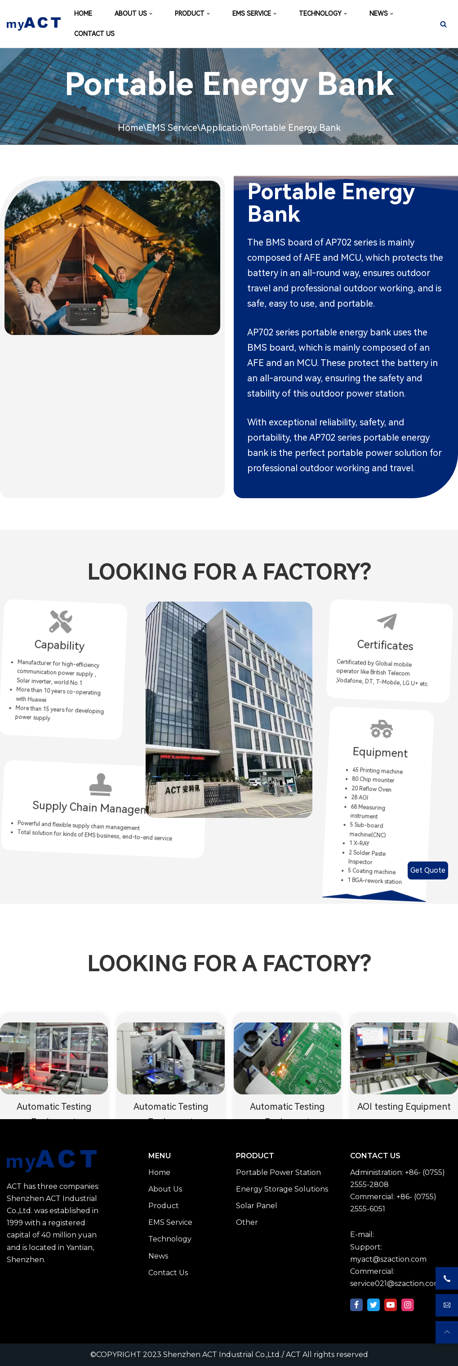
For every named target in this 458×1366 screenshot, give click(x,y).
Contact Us (168, 1272)
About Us (165, 1189)
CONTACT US (94, 33)
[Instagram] (407, 1305)
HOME (83, 13)
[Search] (443, 24)
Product (163, 1205)
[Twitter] (373, 1305)
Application (223, 127)
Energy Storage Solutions (282, 1189)
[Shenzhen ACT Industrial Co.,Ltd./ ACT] (34, 24)
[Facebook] (356, 1305)
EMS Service (172, 127)
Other (247, 1222)
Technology (169, 1239)
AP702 (338, 242)
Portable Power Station (278, 1172)
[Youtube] (390, 1305)
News (158, 1256)
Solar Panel (256, 1205)
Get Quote (427, 870)
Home (130, 127)
